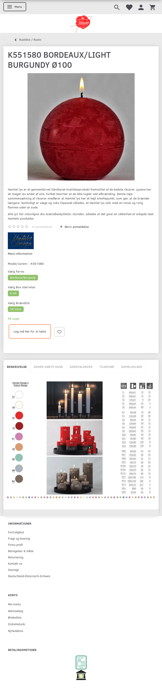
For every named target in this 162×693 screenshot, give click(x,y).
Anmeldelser (131, 367)
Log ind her (22, 331)
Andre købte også (48, 367)
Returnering (15, 557)
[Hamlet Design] (81, 23)
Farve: (16, 271)
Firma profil (15, 545)
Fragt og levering (19, 538)
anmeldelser (42, 227)
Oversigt (13, 570)
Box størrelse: (22, 287)
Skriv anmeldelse (76, 227)
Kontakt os (15, 563)
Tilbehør (106, 367)
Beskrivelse (17, 367)
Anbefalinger (81, 367)
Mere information (20, 253)
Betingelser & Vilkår (21, 551)
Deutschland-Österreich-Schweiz (29, 576)
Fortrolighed (16, 532)
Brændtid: (19, 303)
